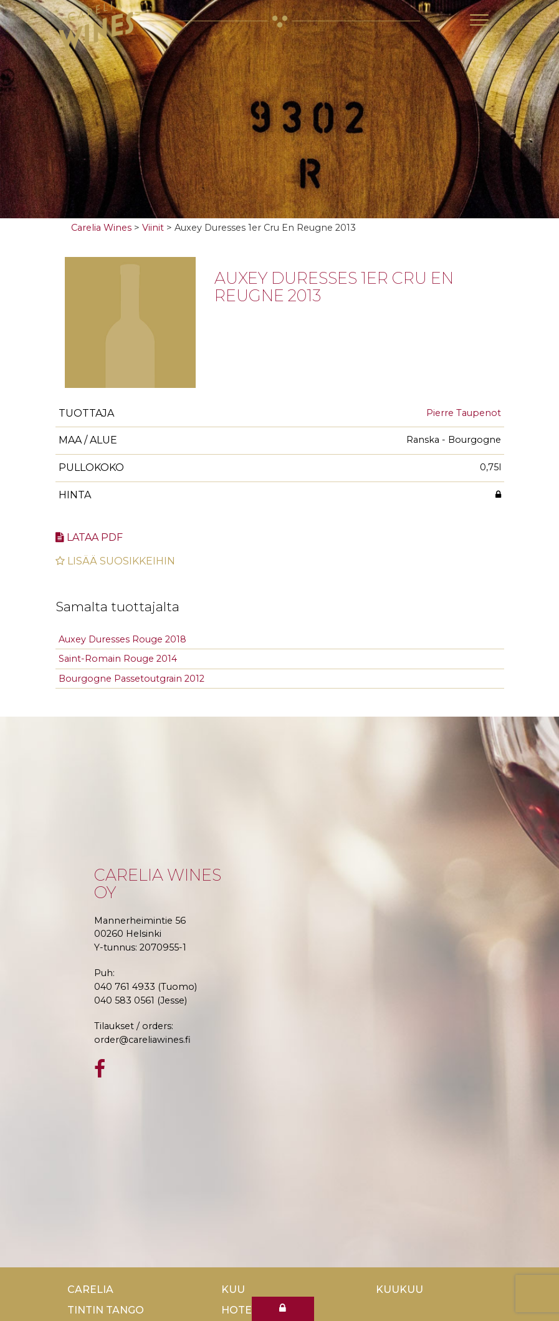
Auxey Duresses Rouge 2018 (122, 639)
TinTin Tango (105, 1310)
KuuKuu (399, 1289)
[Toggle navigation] (479, 20)
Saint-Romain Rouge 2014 (118, 658)
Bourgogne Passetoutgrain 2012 (131, 678)
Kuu (233, 1289)
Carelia (90, 1289)
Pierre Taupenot (463, 413)
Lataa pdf (89, 537)
